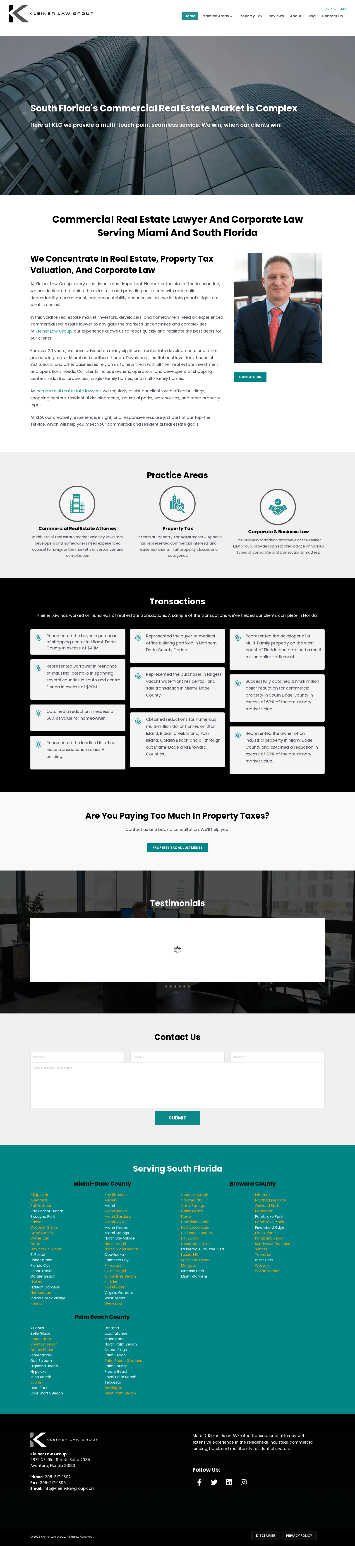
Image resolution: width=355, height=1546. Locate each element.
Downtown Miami (45, 1249)
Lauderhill (189, 1254)
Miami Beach (115, 1211)
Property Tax (250, 26)
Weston (262, 1265)
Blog (311, 26)
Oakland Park (267, 1205)
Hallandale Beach (196, 1232)
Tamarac (263, 1254)
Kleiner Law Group (54, 331)
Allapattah (39, 1194)
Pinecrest (112, 1265)
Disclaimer (265, 1535)
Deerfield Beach (195, 1222)
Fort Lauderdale (195, 1227)
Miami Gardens (117, 1216)
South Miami (115, 1270)
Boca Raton (40, 1338)
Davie (186, 1216)
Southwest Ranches (272, 1243)
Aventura (38, 1200)
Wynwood (113, 1303)
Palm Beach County (102, 1317)
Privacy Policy (299, 1535)
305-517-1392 (327, 17)
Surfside (111, 1281)
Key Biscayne (116, 1194)
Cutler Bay (39, 1238)
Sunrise (261, 1249)
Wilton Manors (268, 1270)
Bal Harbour (40, 1205)
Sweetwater (115, 1287)
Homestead (40, 1292)
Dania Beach (192, 1211)
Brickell (36, 1222)
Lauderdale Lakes (196, 1243)
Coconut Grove (44, 1227)
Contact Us (332, 26)
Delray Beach (42, 1349)
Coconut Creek (194, 1194)
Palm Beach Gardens (123, 1360)
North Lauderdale (270, 1200)
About (295, 26)
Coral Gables (42, 1232)
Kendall (36, 1303)
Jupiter (36, 1382)
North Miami (115, 1243)
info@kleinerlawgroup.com (69, 1488)
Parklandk (264, 1211)
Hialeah (36, 1281)
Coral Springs (193, 1205)
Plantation (264, 1232)
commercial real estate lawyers (68, 391)
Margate (188, 1265)
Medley (110, 1200)
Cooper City (191, 1200)
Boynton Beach (44, 1344)
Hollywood (190, 1238)
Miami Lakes (115, 1222)
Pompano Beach (270, 1238)
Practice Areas (215, 26)
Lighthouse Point (195, 1260)
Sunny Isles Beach (120, 1276)
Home (190, 26)
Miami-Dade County (102, 1183)
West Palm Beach (120, 1393)
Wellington (113, 1387)
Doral (35, 1243)
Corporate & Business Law (278, 531)
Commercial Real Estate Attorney (77, 528)
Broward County (253, 1183)
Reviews (276, 26)
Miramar (262, 1194)
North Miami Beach (121, 1249)
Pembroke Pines (269, 1222)
